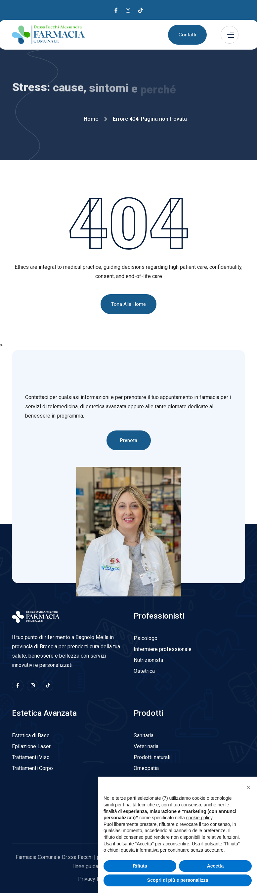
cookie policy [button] (199, 828)
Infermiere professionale (163, 649)
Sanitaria (143, 735)
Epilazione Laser (31, 746)
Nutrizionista (148, 660)
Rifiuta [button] (140, 876)
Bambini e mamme (155, 779)
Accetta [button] (215, 876)
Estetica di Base (31, 735)
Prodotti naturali (152, 757)
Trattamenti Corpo (32, 768)
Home (91, 119)
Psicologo (145, 638)
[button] (248, 798)
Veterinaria (146, 746)
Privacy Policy (94, 879)
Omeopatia (146, 768)
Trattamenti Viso (31, 757)
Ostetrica (144, 671)
